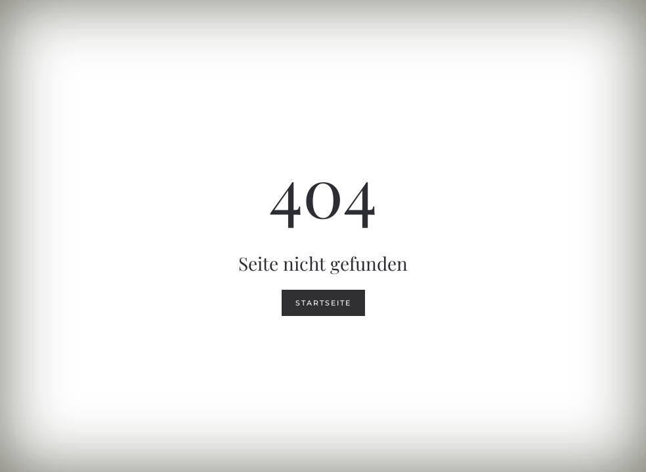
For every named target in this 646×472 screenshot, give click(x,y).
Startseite (323, 302)
